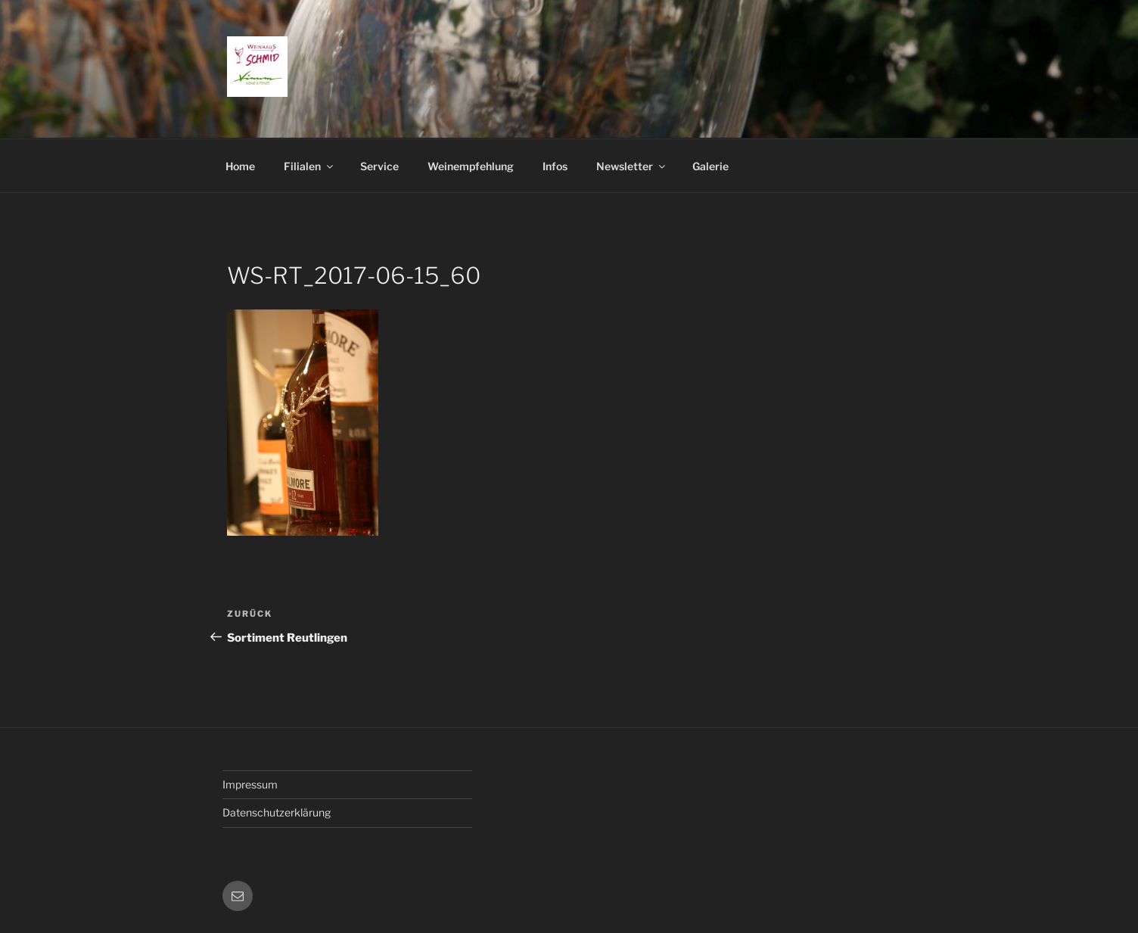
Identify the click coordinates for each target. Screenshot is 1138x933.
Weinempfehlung (471, 166)
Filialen (309, 166)
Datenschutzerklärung (276, 812)
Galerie (710, 166)
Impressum (250, 784)
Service (379, 166)
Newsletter (631, 166)
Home (240, 166)
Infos (555, 166)
